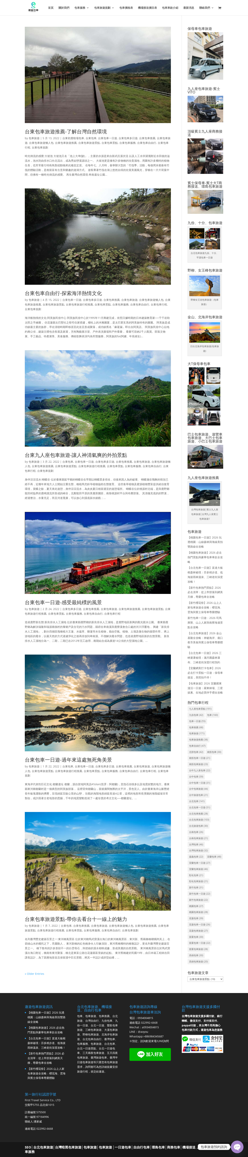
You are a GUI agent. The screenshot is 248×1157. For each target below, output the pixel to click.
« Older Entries (34, 974)
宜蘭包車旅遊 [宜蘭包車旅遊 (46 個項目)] (198, 869)
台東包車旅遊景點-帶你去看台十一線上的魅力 (76, 918)
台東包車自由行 (146, 143)
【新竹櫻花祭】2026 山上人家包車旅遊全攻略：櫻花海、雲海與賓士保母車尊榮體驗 (205, 607)
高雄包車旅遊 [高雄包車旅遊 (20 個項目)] (198, 961)
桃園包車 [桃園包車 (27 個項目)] (196, 906)
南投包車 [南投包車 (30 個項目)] (214, 752)
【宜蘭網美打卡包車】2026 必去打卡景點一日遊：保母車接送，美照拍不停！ (205, 672)
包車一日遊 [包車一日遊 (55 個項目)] (197, 721)
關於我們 (64, 7)
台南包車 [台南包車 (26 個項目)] (196, 832)
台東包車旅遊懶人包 (41, 143)
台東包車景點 (110, 143)
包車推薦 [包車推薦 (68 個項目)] (196, 727)
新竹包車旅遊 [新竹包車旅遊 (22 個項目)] (198, 900)
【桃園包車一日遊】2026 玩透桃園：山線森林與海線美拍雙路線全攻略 (205, 542)
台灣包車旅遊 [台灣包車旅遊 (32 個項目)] (198, 850)
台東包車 (91, 138)
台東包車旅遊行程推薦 (79, 304)
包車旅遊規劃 (102, 7)
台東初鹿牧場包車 (73, 138)
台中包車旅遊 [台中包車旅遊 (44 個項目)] (198, 788)
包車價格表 (126, 7)
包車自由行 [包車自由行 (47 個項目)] (197, 745)
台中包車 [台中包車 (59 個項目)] (196, 776)
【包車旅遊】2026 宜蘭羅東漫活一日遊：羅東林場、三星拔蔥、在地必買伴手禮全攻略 (205, 688)
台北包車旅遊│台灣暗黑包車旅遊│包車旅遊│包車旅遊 (72, 1147)
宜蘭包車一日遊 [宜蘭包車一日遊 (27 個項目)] (199, 863)
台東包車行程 (159, 304)
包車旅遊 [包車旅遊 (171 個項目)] (197, 733)
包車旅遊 (34, 138)
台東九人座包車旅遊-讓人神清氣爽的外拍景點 (76, 454)
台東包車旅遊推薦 (66, 143)
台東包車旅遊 (129, 300)
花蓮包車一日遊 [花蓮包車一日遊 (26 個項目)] (199, 924)
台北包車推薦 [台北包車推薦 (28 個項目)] (198, 813)
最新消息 (188, 7)
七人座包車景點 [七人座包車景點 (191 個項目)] (200, 708)
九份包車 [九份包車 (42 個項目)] (196, 715)
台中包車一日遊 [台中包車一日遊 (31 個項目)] (199, 782)
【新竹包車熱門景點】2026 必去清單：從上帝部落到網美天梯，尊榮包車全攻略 (205, 592)
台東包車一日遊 (107, 138)
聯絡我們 (204, 7)
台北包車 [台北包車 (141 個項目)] (197, 801)
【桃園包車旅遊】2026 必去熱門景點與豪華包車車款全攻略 (205, 557)
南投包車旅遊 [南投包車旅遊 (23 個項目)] (198, 764)
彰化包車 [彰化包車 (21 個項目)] (196, 875)
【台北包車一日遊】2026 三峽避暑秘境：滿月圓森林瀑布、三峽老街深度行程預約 (205, 657)
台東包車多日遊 (128, 138)
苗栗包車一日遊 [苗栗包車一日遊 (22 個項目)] (199, 943)
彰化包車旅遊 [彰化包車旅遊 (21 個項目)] (198, 881)
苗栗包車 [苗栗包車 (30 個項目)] (196, 937)
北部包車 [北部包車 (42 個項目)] (196, 752)
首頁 (50, 7)
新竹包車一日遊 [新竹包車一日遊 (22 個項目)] (199, 893)
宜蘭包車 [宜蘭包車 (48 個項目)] (214, 856)
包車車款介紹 (170, 7)
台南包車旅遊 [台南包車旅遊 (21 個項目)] (198, 838)
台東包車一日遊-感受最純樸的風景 (63, 602)
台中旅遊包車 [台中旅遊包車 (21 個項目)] (198, 795)
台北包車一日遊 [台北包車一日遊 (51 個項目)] (199, 807)
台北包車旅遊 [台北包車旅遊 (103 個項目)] (199, 819)
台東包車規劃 (40, 147)
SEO (28, 1147)
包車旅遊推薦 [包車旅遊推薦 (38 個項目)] (198, 739)
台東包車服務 (127, 143)
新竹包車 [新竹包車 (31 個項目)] (196, 887)
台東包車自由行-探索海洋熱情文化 (63, 293)
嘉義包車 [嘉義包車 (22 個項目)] (196, 856)
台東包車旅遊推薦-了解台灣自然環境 (66, 131)
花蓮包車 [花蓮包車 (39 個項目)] (196, 918)
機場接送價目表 (147, 7)
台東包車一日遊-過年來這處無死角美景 (68, 759)
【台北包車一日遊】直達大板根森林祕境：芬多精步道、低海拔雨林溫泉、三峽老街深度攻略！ (46, 1042)
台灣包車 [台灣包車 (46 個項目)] (196, 844)
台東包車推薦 (147, 138)
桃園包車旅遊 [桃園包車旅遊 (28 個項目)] (198, 912)
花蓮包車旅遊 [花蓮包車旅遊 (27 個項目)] (198, 930)
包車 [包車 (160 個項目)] (212, 715)
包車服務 (79, 7)
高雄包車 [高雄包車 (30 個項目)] (196, 955)
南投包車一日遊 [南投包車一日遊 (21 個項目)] (199, 758)
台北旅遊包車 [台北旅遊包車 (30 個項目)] (198, 825)
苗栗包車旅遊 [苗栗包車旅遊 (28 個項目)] (198, 949)
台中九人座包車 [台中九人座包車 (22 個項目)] (199, 770)
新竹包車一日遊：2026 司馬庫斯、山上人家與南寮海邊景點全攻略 (205, 622)
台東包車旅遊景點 (89, 143)
